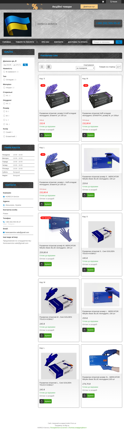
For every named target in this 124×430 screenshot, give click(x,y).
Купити (48, 135)
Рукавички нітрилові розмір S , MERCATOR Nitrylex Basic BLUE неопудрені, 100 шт (100, 178)
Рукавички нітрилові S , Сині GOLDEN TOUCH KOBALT (98, 252)
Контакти (58, 42)
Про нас (45, 42)
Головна (6, 42)
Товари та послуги (25, 42)
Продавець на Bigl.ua (62, 425)
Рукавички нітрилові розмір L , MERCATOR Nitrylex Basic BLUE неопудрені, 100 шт (100, 312)
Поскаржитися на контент (58, 428)
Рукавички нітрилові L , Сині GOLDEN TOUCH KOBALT (55, 384)
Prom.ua (73, 423)
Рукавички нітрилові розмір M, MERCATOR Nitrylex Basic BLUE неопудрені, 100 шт (57, 247)
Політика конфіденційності (78, 428)
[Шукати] (119, 42)
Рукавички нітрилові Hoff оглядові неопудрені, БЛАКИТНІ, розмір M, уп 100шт (100, 114)
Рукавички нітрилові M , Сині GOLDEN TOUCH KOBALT (55, 318)
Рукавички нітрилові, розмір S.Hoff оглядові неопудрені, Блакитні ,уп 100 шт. (57, 114)
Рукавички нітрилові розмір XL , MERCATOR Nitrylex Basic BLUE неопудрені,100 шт (101, 378)
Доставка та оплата (78, 42)
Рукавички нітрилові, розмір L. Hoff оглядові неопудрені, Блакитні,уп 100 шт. (57, 183)
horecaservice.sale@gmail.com (17, 232)
